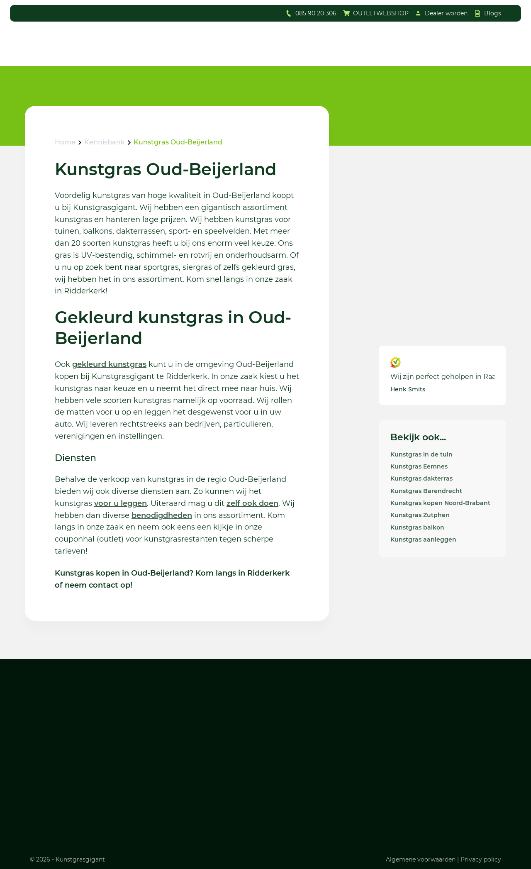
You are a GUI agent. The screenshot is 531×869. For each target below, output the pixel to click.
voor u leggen (120, 503)
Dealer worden (446, 13)
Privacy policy (480, 859)
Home (65, 142)
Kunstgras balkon (417, 527)
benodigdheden (162, 515)
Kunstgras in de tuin (421, 454)
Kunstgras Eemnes (419, 466)
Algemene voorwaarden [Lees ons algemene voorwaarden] (420, 859)
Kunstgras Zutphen (420, 515)
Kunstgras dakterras (421, 478)
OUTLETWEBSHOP (381, 13)
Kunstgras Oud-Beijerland (178, 142)
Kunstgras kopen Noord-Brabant (440, 503)
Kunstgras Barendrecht (426, 491)
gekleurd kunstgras (109, 364)
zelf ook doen (252, 503)
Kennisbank (104, 142)
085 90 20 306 (315, 13)
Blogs (492, 13)
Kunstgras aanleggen (423, 539)
